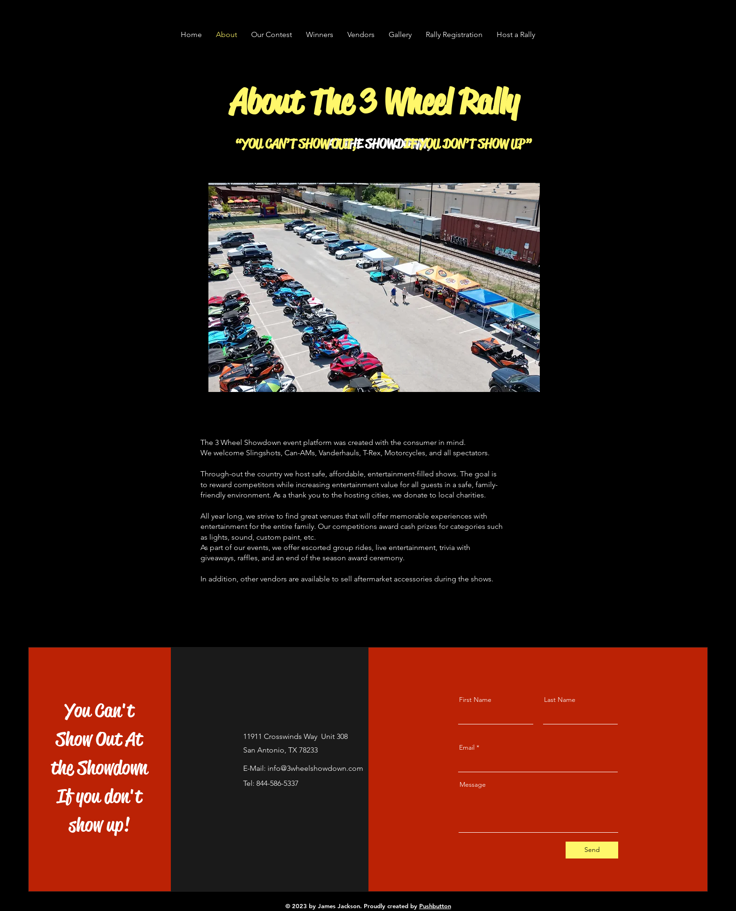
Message (473, 784)
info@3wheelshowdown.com (315, 768)
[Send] (592, 850)
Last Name (559, 699)
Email (467, 747)
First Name (475, 699)
